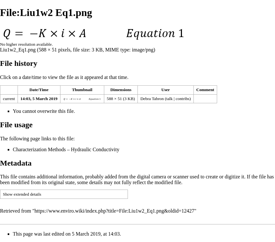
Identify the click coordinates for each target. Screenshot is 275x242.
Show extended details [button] (22, 194)
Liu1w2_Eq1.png (18, 49)
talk (169, 98)
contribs (182, 98)
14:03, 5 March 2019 (39, 98)
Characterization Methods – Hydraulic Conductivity (66, 149)
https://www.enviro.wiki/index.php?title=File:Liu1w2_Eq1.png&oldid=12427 (114, 211)
